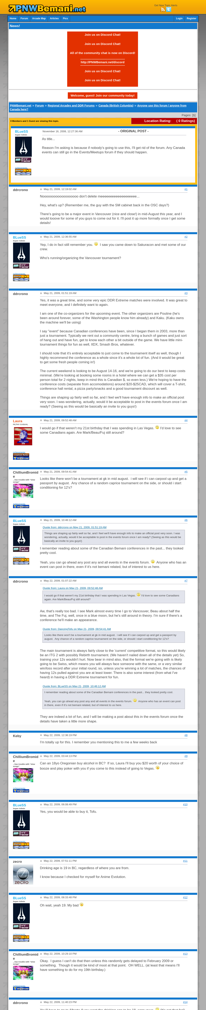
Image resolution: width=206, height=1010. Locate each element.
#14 (185, 1002)
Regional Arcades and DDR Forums (71, 105)
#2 (185, 236)
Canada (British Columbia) (115, 105)
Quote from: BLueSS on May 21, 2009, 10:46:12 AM (74, 686)
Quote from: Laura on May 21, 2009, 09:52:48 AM (73, 588)
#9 (185, 756)
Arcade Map (39, 18)
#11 (185, 860)
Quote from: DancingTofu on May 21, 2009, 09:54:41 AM (77, 629)
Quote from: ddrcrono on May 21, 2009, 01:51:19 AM (74, 527)
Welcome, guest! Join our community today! (103, 95)
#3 (185, 293)
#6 (185, 520)
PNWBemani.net (20, 105)
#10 (185, 804)
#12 (185, 897)
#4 (185, 420)
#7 (185, 580)
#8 (185, 735)
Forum (24, 18)
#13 (185, 953)
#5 (185, 471)
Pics (65, 18)
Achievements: (21, 168)
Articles (54, 18)
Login (179, 18)
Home (13, 18)
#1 (185, 189)
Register (191, 18)
